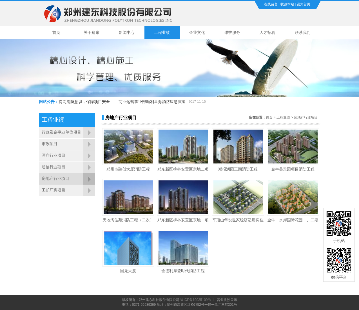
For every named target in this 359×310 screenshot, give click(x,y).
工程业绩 (162, 32)
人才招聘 (267, 32)
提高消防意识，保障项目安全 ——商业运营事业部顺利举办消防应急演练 (122, 101)
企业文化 (197, 32)
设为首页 (303, 4)
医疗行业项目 (53, 155)
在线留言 (271, 4)
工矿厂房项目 (53, 190)
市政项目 (49, 143)
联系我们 (303, 32)
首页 (56, 32)
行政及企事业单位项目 (61, 132)
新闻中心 (127, 32)
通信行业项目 (53, 167)
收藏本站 (287, 4)
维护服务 (232, 32)
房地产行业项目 (55, 178)
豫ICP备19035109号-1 (197, 300)
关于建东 (91, 32)
